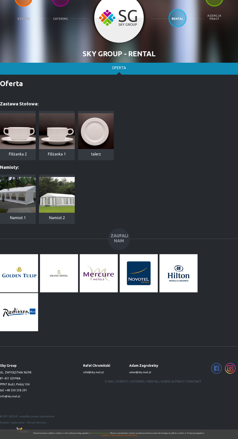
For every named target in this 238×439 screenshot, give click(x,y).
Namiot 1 (18, 198)
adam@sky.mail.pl (140, 372)
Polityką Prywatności (100, 433)
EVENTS (24, 18)
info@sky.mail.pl (10, 396)
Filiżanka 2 (18, 134)
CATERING (60, 18)
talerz (96, 134)
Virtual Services (36, 422)
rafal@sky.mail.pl (93, 372)
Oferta (119, 68)
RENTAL (177, 18)
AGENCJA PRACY (214, 17)
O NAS (109, 381)
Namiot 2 (57, 198)
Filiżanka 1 (57, 134)
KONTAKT (194, 381)
